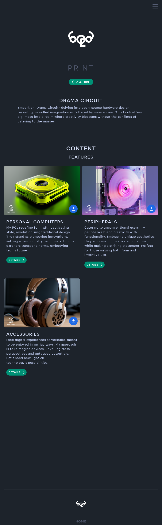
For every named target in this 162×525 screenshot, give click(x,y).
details (14, 260)
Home (81, 521)
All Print (83, 81)
